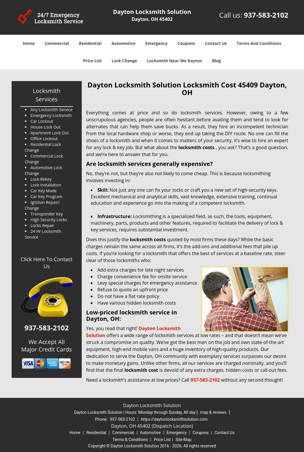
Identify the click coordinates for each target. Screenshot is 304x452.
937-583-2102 (266, 15)
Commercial (57, 43)
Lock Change (124, 60)
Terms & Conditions (130, 439)
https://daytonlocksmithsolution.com (174, 419)
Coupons (186, 43)
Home (29, 43)
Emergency (156, 43)
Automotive (124, 43)
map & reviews (213, 412)
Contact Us (216, 43)
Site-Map (184, 439)
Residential (90, 43)
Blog (216, 60)
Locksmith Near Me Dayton (174, 60)
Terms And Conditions (259, 43)
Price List (92, 60)
